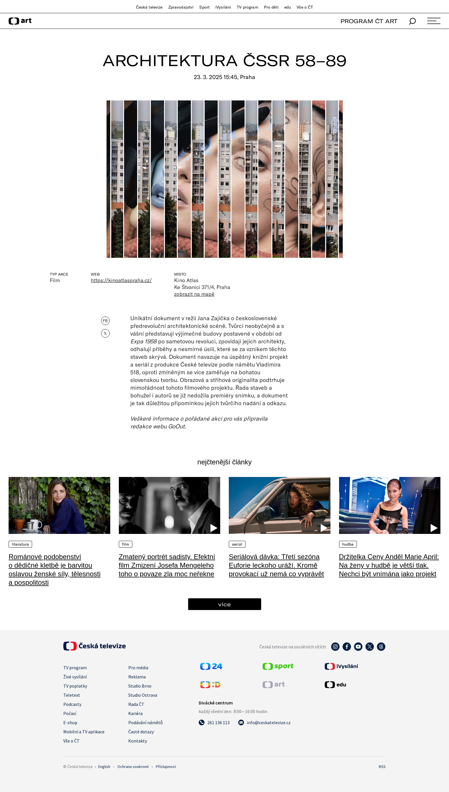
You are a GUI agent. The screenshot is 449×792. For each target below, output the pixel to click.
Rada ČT (136, 704)
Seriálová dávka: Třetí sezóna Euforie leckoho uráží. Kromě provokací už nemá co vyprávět (276, 565)
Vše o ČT (305, 7)
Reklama (137, 677)
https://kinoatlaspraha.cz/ (121, 280)
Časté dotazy (141, 731)
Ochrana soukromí (133, 766)
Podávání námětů (145, 722)
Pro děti (271, 7)
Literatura (20, 544)
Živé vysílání (75, 677)
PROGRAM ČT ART (368, 21)
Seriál (237, 544)
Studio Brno (139, 686)
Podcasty (72, 704)
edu (287, 7)
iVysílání (223, 7)
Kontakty (137, 741)
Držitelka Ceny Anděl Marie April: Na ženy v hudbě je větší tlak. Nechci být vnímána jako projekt (389, 565)
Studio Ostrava (142, 695)
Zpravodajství (181, 7)
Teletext (71, 695)
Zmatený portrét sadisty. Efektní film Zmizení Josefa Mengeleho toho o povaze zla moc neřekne (167, 565)
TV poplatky (75, 686)
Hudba (348, 544)
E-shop (70, 722)
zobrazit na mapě (194, 294)
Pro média (138, 667)
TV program (247, 7)
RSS (382, 766)
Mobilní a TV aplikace (84, 731)
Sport (204, 7)
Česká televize (149, 7)
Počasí (69, 713)
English (104, 766)
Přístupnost (166, 766)
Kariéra (135, 713)
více (224, 604)
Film (125, 544)
